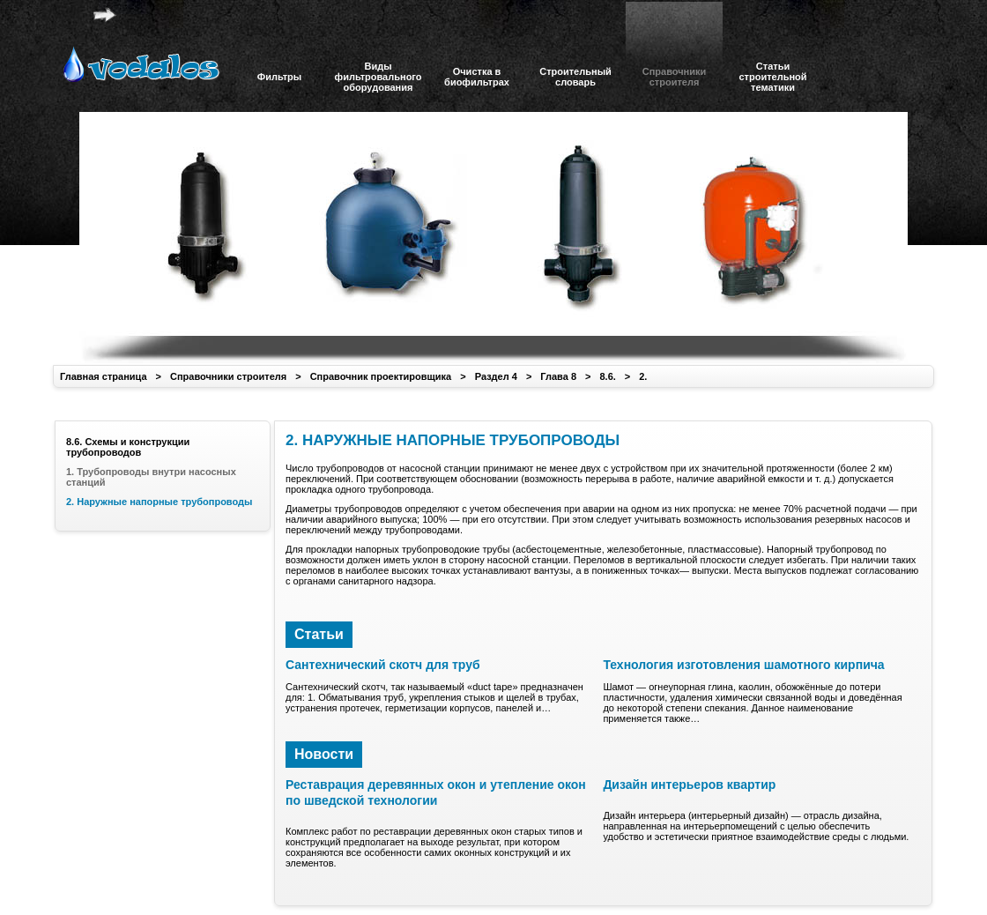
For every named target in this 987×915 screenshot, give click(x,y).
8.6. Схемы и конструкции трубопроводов (127, 447)
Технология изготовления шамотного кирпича (743, 665)
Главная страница (103, 376)
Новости (323, 754)
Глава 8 (558, 376)
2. (643, 376)
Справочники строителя (228, 376)
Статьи (319, 634)
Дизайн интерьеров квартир (689, 784)
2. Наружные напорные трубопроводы (159, 501)
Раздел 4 (496, 376)
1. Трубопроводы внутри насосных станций (151, 476)
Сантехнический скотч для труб (383, 665)
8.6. (607, 376)
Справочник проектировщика (381, 376)
